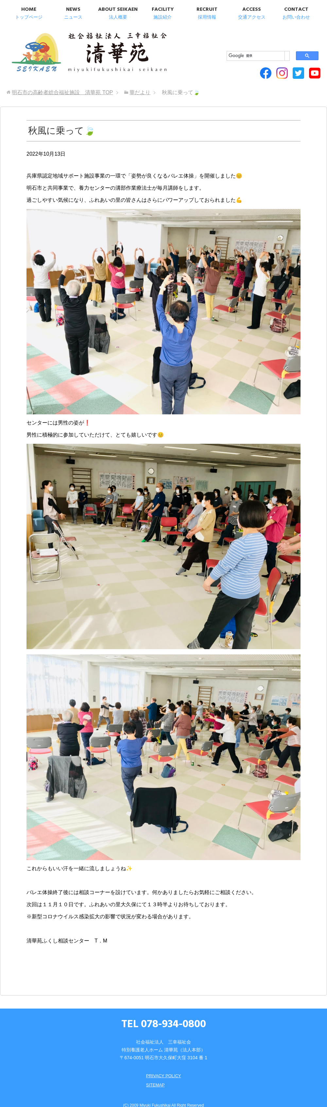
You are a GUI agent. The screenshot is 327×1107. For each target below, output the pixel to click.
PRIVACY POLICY (163, 1065)
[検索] (247, 36)
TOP (62, 82)
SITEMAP (154, 1074)
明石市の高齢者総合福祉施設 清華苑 (74, 49)
